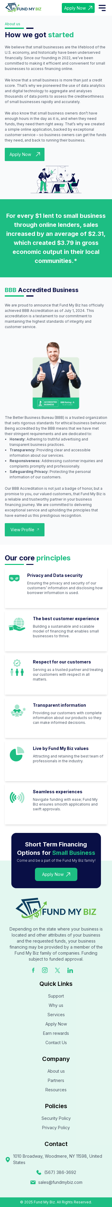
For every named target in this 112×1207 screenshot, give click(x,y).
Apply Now (78, 8)
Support (56, 995)
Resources (56, 1089)
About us (56, 1071)
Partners (56, 1080)
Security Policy (56, 1118)
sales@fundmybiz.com (56, 1182)
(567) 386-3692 (56, 1172)
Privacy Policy (56, 1127)
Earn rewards (56, 1033)
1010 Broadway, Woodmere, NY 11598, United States (53, 1159)
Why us (56, 1005)
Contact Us (56, 1042)
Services (56, 1014)
